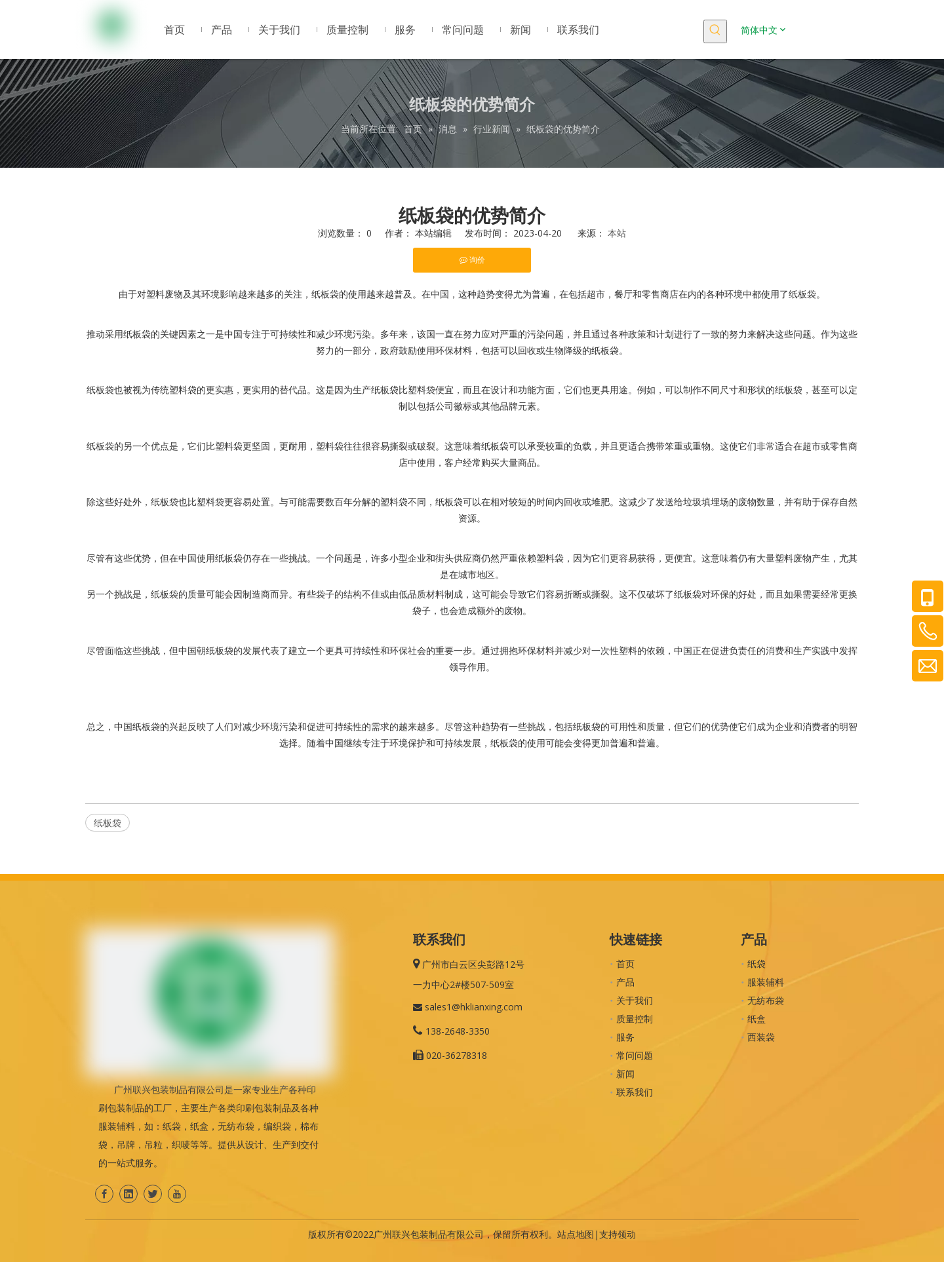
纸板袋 (107, 822)
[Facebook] (104, 1194)
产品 (625, 982)
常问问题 (634, 1055)
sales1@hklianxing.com (473, 1007)
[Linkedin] (128, 1194)
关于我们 (634, 1000)
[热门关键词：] (715, 31)
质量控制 (634, 1018)
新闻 (625, 1073)
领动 (627, 1234)
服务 (625, 1037)
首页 (625, 963)
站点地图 (575, 1234)
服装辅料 (765, 982)
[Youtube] (177, 1194)
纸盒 (756, 1018)
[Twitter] (153, 1194)
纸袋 (756, 963)
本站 (617, 233)
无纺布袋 (765, 1000)
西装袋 (761, 1037)
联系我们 (634, 1092)
